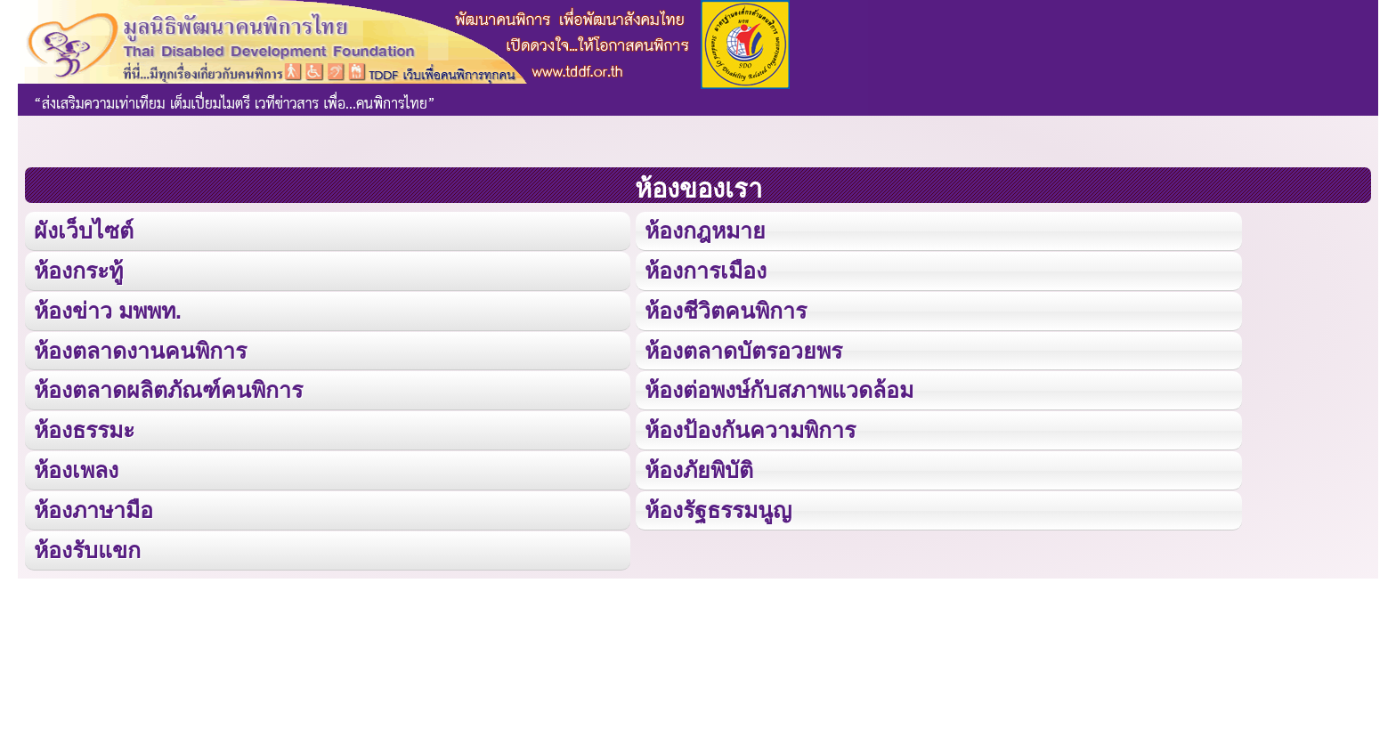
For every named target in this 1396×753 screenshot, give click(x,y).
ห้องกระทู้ (78, 270)
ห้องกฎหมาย (705, 230)
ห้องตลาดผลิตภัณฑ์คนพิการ (168, 389)
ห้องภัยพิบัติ (699, 469)
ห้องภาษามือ (93, 509)
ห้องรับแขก (87, 549)
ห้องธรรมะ (84, 429)
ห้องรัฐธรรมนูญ (718, 509)
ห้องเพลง (76, 469)
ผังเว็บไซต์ (84, 230)
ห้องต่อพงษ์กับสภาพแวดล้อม (779, 389)
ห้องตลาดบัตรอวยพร (743, 349)
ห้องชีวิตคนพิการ (726, 309)
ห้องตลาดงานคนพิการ (140, 349)
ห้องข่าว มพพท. (108, 309)
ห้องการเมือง (706, 270)
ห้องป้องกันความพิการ (750, 429)
